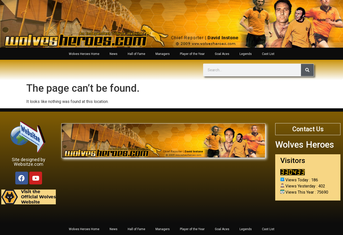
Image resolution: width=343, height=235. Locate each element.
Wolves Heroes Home (84, 54)
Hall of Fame (136, 54)
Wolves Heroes (304, 144)
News (113, 54)
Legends (246, 54)
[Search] (307, 70)
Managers (162, 54)
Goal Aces (222, 54)
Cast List (268, 54)
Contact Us (308, 129)
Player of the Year (192, 54)
